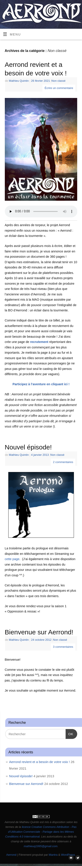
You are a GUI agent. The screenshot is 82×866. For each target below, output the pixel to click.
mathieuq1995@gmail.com (41, 846)
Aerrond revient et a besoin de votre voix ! (39, 762)
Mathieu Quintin (19, 80)
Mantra (53, 854)
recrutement (39, 342)
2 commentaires (63, 462)
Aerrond (11, 854)
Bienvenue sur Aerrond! (39, 632)
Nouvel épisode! (28, 447)
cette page (12, 559)
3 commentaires (63, 646)
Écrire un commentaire (59, 88)
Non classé (58, 80)
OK (69, 733)
